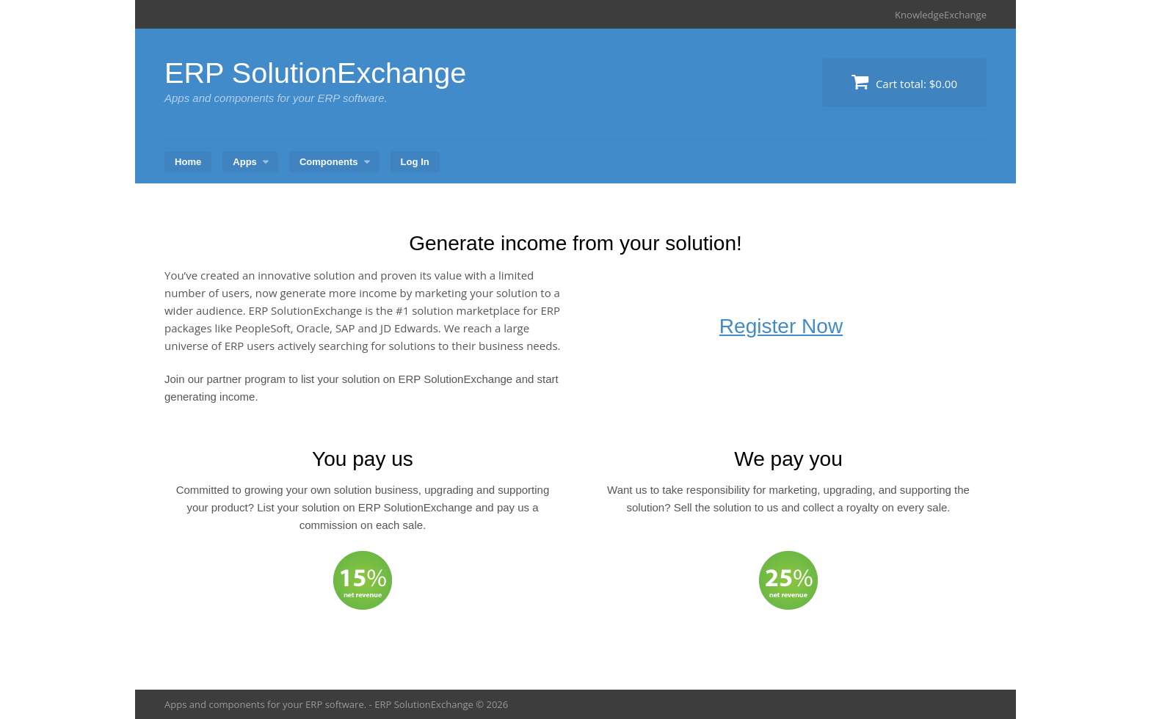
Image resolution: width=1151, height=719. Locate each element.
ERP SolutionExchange (317, 72)
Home (188, 161)
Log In (415, 161)
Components (328, 161)
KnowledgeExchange (941, 14)
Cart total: (904, 82)
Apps (245, 161)
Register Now (781, 326)
